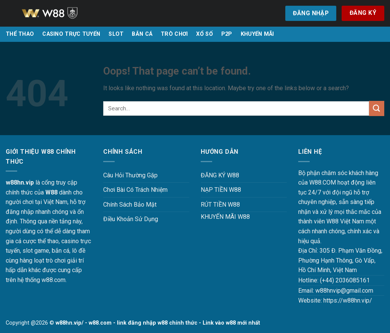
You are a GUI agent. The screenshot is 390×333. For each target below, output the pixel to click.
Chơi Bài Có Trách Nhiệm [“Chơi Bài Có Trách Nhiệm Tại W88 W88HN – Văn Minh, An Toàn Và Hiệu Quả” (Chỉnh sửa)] (135, 189)
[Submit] (376, 108)
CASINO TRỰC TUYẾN (71, 34)
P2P (226, 34)
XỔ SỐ (204, 34)
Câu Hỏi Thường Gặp (130, 175)
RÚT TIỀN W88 (220, 204)
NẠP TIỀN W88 (221, 189)
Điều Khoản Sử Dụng (130, 219)
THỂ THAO (20, 34)
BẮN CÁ (142, 34)
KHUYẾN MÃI (257, 34)
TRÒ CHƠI (174, 34)
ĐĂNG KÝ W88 (220, 175)
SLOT (116, 34)
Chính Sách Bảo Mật (130, 204)
